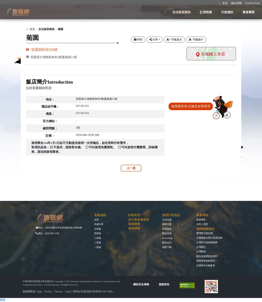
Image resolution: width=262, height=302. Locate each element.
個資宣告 (164, 284)
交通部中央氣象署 (205, 265)
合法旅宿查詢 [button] (181, 12)
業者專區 (201, 219)
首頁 (225, 3)
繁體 (2, 299)
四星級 (97, 233)
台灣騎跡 (201, 251)
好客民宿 (134, 215)
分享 (153, 39)
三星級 (97, 238)
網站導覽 (236, 3)
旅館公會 (167, 224)
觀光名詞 (167, 242)
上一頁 (131, 168)
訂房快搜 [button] (206, 12)
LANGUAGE (252, 3)
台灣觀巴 (201, 247)
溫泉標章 (134, 228)
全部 (96, 219)
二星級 (97, 242)
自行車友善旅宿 (138, 219)
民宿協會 (167, 228)
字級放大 (174, 39)
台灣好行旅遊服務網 (206, 242)
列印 (138, 39)
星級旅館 (100, 215)
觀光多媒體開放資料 (206, 256)
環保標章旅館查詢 (205, 260)
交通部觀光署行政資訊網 (209, 237)
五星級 (97, 228)
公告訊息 (167, 219)
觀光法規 (167, 233)
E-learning (167, 238)
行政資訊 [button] (227, 12)
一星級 (97, 247)
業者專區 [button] (249, 12)
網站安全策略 (141, 284)
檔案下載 (167, 247)
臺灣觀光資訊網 (204, 233)
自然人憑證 (202, 224)
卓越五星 (98, 224)
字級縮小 (196, 39)
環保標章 (134, 224)
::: (220, 3)
